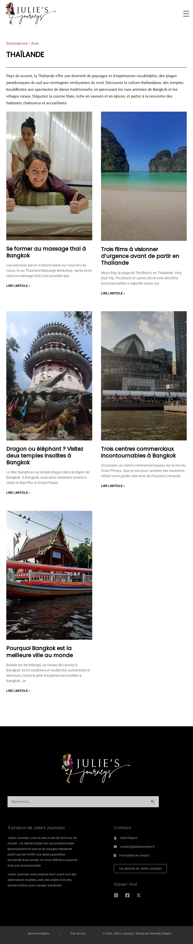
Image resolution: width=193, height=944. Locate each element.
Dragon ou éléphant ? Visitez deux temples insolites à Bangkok (44, 455)
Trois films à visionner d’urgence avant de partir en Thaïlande (140, 256)
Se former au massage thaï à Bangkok (46, 252)
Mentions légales (39, 933)
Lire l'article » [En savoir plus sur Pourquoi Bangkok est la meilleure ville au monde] (18, 691)
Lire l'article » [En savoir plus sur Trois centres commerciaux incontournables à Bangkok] (113, 486)
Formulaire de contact (134, 855)
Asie (35, 43)
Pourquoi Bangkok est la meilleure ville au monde (40, 652)
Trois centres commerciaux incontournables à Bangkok (138, 452)
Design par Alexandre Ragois (153, 933)
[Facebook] (127, 895)
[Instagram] (116, 895)
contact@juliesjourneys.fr (137, 846)
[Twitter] (138, 895)
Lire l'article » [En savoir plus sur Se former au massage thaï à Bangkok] (18, 286)
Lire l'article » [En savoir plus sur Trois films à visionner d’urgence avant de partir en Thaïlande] (113, 293)
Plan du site (77, 933)
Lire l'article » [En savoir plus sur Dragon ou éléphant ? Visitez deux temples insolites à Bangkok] (18, 493)
